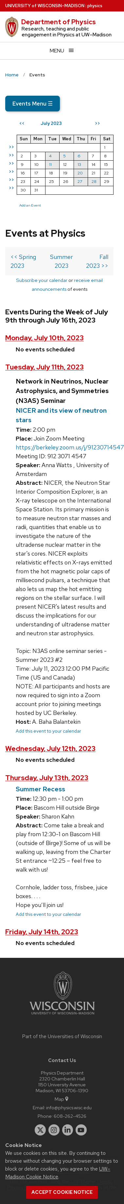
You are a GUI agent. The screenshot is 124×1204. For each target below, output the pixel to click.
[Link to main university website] (62, 1015)
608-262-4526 (70, 1116)
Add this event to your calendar (48, 731)
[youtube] (81, 1129)
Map (62, 1099)
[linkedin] (67, 1129)
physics (94, 6)
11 (50, 164)
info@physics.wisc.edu (69, 1107)
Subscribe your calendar (41, 280)
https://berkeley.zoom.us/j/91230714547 (70, 447)
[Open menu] (62, 50)
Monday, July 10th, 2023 (44, 337)
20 (80, 173)
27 (80, 181)
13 (79, 164)
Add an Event (30, 205)
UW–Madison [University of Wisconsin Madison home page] (44, 6)
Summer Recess (40, 789)
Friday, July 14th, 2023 (41, 931)
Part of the (62, 1036)
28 (94, 181)
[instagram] (54, 1129)
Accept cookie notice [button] (62, 1192)
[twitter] (40, 1129)
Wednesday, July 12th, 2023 (50, 748)
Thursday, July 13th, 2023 (46, 777)
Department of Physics (58, 22)
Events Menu (32, 103)
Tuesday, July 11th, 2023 (44, 367)
